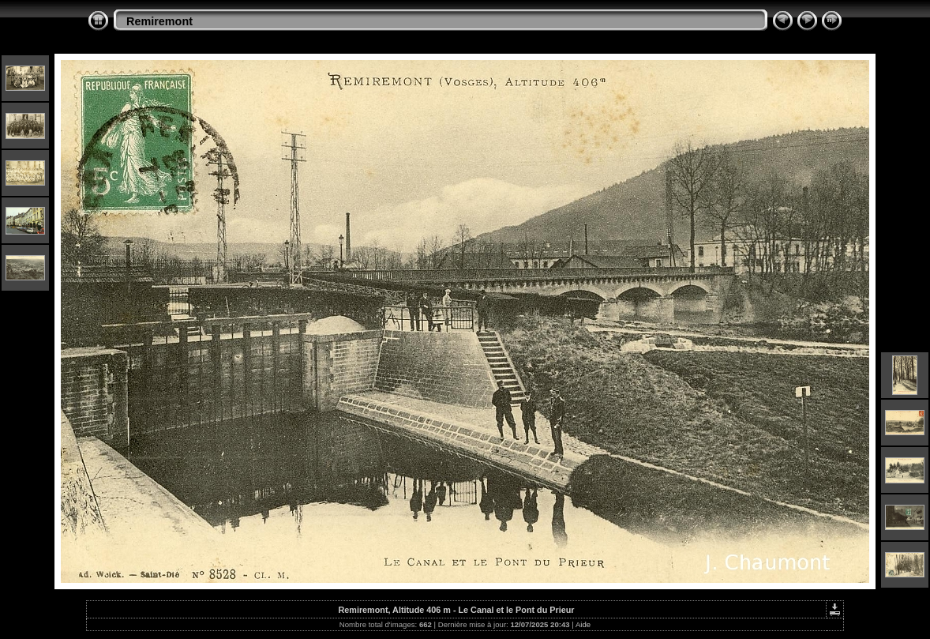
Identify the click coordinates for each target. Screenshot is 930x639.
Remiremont (159, 21)
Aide (583, 624)
